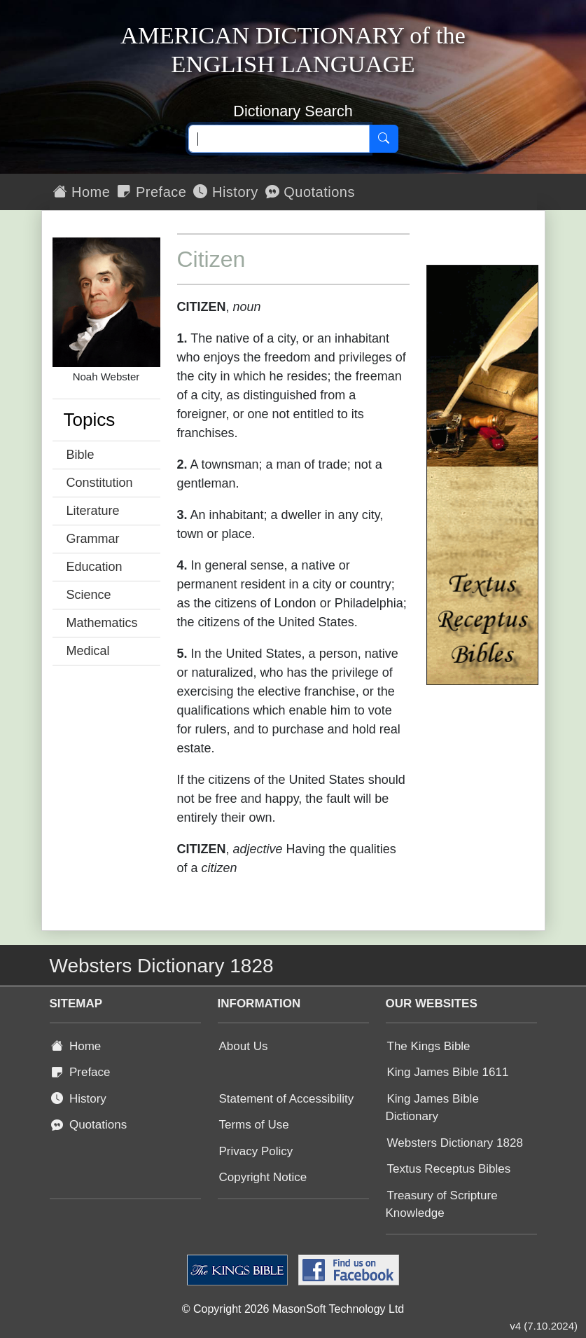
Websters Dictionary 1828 (455, 1143)
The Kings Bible (428, 1046)
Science (89, 595)
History (225, 192)
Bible (81, 455)
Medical (88, 651)
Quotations (310, 192)
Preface (151, 192)
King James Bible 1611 (448, 1072)
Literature (93, 511)
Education (95, 567)
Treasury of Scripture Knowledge (442, 1204)
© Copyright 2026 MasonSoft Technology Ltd (293, 1309)
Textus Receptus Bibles (449, 1168)
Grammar (93, 539)
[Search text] (279, 139)
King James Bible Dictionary (432, 1108)
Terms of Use (254, 1124)
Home (82, 192)
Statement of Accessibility (286, 1098)
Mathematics (102, 623)
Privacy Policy (256, 1151)
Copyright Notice (263, 1177)
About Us (243, 1046)
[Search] (383, 139)
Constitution (100, 483)
